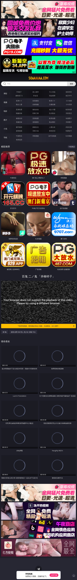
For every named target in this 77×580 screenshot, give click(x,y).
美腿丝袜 (19, 122)
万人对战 (52, 92)
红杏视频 (69, 136)
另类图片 (69, 122)
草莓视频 (35, 136)
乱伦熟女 (52, 113)
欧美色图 (52, 118)
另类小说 (35, 131)
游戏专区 (69, 92)
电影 (5, 111)
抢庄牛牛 (69, 96)
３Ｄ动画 (69, 101)
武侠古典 (69, 127)
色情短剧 (19, 140)
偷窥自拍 (19, 118)
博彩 (5, 93)
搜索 (71, 84)
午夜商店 (19, 136)
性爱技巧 (69, 131)
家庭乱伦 (35, 127)
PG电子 (19, 92)
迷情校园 (19, 131)
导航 (5, 137)
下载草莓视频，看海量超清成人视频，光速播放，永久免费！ (46, 326)
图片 (5, 120)
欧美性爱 (69, 109)
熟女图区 (52, 122)
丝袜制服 (35, 104)
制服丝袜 (19, 113)
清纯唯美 (35, 122)
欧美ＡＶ (52, 101)
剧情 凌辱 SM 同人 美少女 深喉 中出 (23, 332)
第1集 (5, 332)
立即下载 (54, 575)
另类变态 (69, 113)
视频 (5, 102)
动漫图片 (69, 118)
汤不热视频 (52, 136)
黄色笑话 (52, 131)
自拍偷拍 (35, 101)
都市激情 (19, 127)
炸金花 (35, 96)
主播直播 (52, 104)
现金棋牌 (52, 96)
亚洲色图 (35, 118)
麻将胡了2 (19, 96)
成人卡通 (52, 109)
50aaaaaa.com (38, 78)
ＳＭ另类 (69, 104)
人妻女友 (52, 127)
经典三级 (35, 113)
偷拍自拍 (35, 109)
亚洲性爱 (19, 109)
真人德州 (35, 92)
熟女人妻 (19, 104)
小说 (5, 128)
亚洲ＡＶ (19, 101)
